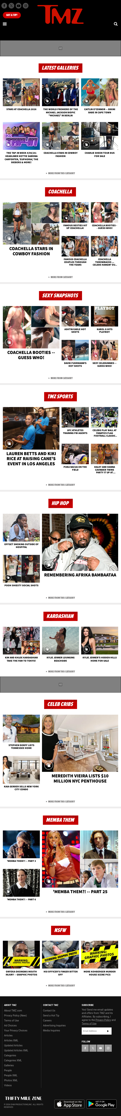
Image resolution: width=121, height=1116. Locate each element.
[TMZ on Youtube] (18, 6)
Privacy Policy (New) (15, 1015)
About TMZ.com (13, 1010)
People (8, 1070)
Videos (8, 1085)
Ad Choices (10, 1025)
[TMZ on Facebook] (4, 6)
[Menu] (5, 24)
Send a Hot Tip (51, 1015)
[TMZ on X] (11, 6)
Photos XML (11, 1080)
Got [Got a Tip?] (11, 15)
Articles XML (11, 1040)
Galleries (9, 1065)
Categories (10, 1055)
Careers (47, 1020)
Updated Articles (13, 1045)
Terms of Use (11, 1020)
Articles (8, 1035)
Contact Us (49, 1010)
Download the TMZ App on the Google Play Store (101, 1104)
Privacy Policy (103, 1020)
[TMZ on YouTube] (100, 1048)
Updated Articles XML (16, 1050)
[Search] (116, 24)
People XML (10, 1075)
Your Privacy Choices (15, 1030)
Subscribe (108, 1031)
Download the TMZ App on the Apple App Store (69, 1104)
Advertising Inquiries (54, 1025)
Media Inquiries (51, 1030)
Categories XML (13, 1060)
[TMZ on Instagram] (25, 6)
